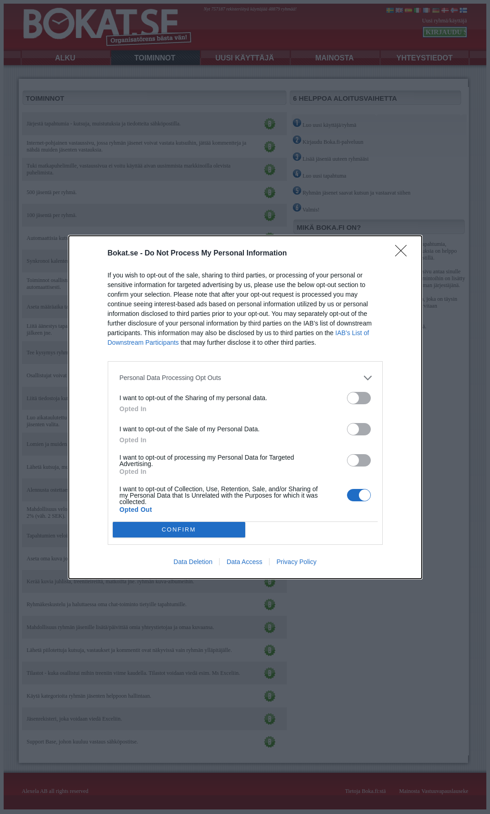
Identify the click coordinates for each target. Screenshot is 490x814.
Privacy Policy (296, 561)
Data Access (244, 561)
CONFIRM (179, 529)
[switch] (359, 398)
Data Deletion (193, 561)
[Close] (404, 253)
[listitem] (245, 378)
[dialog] (245, 407)
